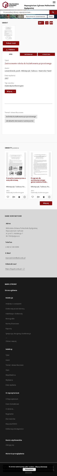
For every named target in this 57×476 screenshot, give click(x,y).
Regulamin (10, 414)
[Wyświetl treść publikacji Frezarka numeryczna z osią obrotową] (19, 197)
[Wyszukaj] (53, 12)
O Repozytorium (12, 399)
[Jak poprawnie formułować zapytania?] (51, 16)
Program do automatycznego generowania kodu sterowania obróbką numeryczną (39, 180)
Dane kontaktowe (12, 404)
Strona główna (11, 290)
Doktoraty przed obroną (15, 309)
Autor (8, 360)
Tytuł (7, 355)
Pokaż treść (11, 43)
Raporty (9, 329)
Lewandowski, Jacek (12, 71)
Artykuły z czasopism (13, 304)
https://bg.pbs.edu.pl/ (15, 269)
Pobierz (10, 49)
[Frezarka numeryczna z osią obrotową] (16, 165)
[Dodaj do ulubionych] (47, 23)
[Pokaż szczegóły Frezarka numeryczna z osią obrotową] (24, 197)
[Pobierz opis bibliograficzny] (13, 197)
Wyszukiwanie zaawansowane (35, 16)
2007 (6, 78)
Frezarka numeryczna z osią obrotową (16, 179)
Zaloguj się (10, 445)
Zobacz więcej (11, 341)
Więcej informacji (41, 466)
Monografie (10, 319)
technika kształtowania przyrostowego (21, 116)
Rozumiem (29, 469)
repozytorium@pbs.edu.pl (15, 258)
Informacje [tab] (28, 54)
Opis (7, 370)
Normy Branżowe (12, 324)
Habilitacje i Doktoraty (14, 314)
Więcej (46, 203)
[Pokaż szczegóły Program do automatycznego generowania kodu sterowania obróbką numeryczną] (49, 197)
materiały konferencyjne (14, 86)
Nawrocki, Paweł (45, 71)
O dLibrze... (10, 409)
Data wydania (11, 385)
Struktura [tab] (46, 54)
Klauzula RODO (11, 424)
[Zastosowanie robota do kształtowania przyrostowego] (8, 33)
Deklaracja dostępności (15, 429)
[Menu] (54, 2)
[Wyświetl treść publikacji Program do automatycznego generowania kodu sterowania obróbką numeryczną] (43, 197)
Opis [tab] (10, 54)
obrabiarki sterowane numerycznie (19, 121)
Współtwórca (11, 375)
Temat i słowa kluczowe (15, 365)
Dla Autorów (10, 419)
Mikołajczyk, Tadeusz (29, 71)
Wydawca (9, 380)
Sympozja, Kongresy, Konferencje (18, 333)
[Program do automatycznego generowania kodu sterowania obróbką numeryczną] (41, 165)
